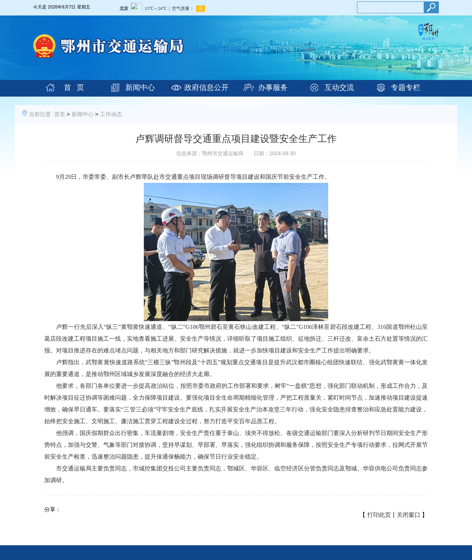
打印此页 (379, 515)
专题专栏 (405, 87)
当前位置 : (41, 114)
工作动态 (111, 114)
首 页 (74, 87)
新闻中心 (140, 87)
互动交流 (339, 87)
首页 (59, 114)
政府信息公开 (206, 87)
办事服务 (273, 87)
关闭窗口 (408, 515)
